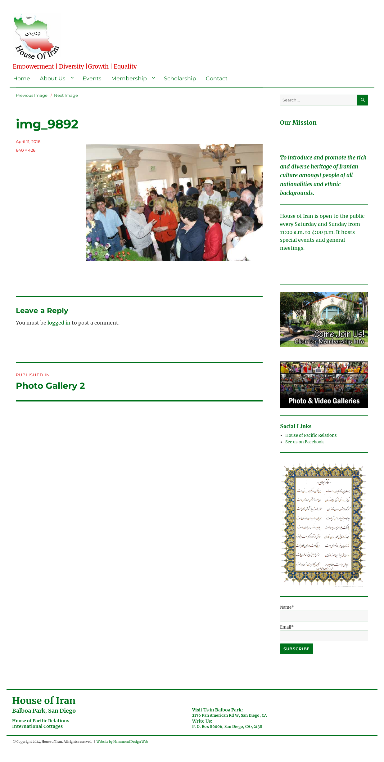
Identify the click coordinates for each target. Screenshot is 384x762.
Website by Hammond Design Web (122, 742)
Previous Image (31, 95)
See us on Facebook (305, 442)
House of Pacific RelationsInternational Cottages (40, 723)
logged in (58, 323)
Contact (217, 78)
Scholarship (180, 78)
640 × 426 (25, 150)
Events (92, 78)
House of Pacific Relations (311, 435)
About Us (53, 78)
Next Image (66, 95)
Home (21, 78)
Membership (129, 78)
